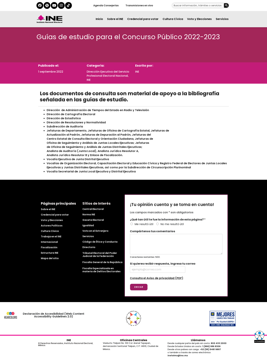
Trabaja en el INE (51, 236)
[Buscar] (226, 5)
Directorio (88, 247)
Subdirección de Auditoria (65, 126)
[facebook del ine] (39, 5)
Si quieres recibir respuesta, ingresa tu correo (162, 264)
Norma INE (88, 214)
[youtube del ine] (54, 5)
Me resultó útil (144, 224)
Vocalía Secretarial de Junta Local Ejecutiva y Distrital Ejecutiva (91, 171)
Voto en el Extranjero (95, 231)
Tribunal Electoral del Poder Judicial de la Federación (99, 254)
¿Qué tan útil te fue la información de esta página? (168, 219)
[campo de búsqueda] (197, 5)
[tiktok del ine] (68, 5)
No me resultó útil (172, 224)
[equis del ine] (47, 5)
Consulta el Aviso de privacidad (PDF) (156, 278)
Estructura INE (49, 253)
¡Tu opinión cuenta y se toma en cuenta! (172, 204)
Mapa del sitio (50, 258)
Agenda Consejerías (106, 5)
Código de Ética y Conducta (99, 241)
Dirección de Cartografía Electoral (71, 114)
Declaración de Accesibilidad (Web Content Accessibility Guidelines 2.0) (53, 315)
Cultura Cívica (173, 19)
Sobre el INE (115, 19)
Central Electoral (93, 209)
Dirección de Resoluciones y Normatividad (76, 122)
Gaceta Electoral (93, 220)
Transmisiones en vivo (139, 5)
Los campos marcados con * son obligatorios (161, 212)
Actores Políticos (51, 225)
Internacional (49, 242)
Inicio (99, 19)
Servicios (222, 19)
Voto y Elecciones (199, 19)
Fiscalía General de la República (102, 262)
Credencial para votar (143, 19)
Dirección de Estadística (64, 118)
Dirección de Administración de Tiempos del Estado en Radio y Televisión (98, 110)
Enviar (138, 287)
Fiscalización (49, 247)
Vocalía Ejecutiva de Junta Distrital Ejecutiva (78, 159)
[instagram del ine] (61, 5)
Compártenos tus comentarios (152, 231)
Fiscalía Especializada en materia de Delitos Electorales (101, 270)
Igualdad (88, 225)
